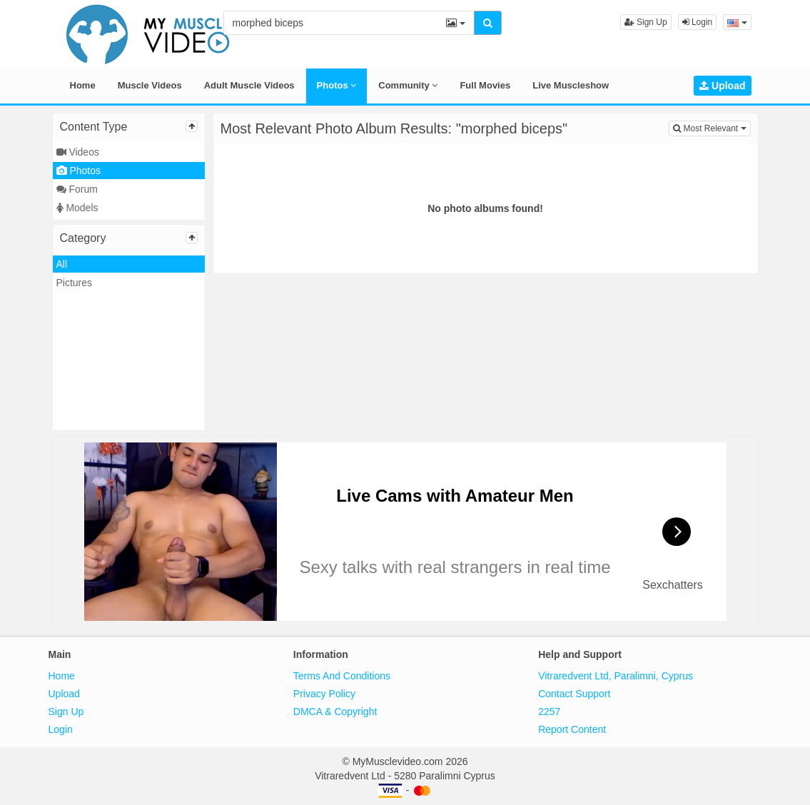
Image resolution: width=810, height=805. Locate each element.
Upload (722, 85)
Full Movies (485, 85)
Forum (77, 189)
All (62, 264)
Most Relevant (711, 127)
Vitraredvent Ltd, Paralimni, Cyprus (615, 676)
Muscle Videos (150, 85)
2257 (549, 711)
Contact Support (574, 693)
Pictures (74, 282)
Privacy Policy (324, 693)
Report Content (572, 729)
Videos (77, 152)
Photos (337, 85)
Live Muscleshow (570, 85)
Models (77, 207)
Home (83, 85)
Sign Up (645, 22)
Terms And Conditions (341, 676)
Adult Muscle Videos (249, 85)
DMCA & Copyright (335, 711)
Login (697, 22)
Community (407, 85)
